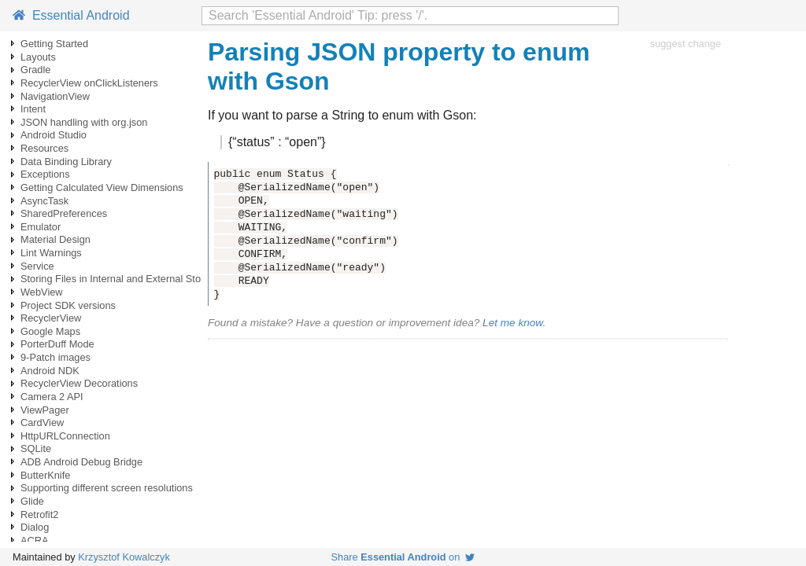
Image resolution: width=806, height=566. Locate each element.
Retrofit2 (39, 514)
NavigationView (55, 96)
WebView (41, 292)
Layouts (38, 57)
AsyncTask (44, 201)
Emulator (40, 227)
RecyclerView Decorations (79, 383)
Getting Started (54, 44)
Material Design (55, 239)
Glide (32, 501)
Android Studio (53, 135)
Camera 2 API (51, 396)
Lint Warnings (51, 253)
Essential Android (71, 15)
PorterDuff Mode (57, 344)
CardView (42, 422)
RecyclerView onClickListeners (89, 83)
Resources (44, 148)
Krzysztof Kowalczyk (124, 557)
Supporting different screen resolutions (106, 488)
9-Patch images (55, 357)
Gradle (35, 69)
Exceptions (45, 174)
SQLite (35, 448)
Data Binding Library (66, 161)
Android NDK (49, 371)
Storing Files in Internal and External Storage (120, 279)
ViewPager (44, 410)
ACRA (34, 540)
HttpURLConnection (65, 436)
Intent (33, 109)
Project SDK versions (68, 305)
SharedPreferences (63, 213)
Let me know (512, 323)
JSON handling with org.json (83, 122)
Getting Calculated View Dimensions (101, 187)
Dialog (34, 527)
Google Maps (50, 331)
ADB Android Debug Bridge (81, 462)
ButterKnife (45, 475)
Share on (403, 557)
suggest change (685, 44)
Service (37, 266)
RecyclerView (50, 318)
